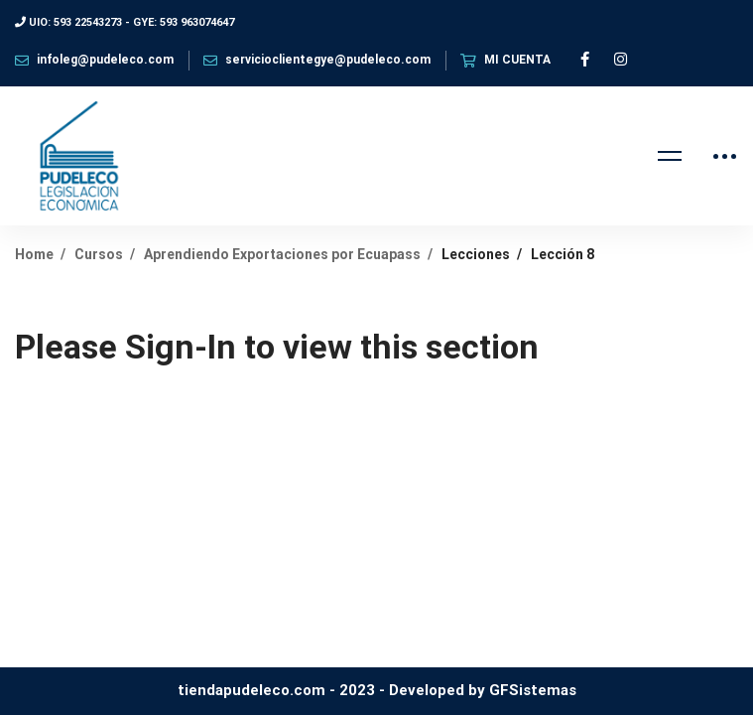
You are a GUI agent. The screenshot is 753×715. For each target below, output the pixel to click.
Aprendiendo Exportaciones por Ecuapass (282, 254)
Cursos (98, 254)
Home (34, 254)
